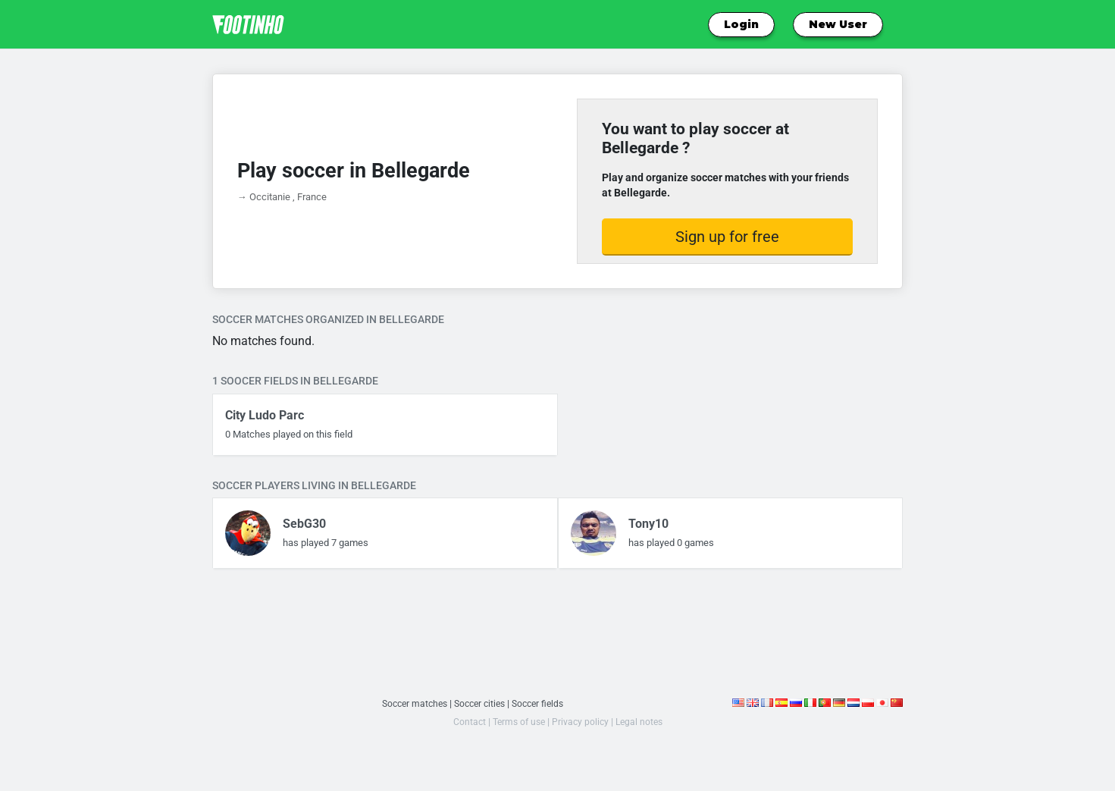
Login (741, 24)
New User (838, 24)
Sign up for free (727, 237)
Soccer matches (409, 703)
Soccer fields (543, 703)
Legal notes (642, 721)
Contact (464, 721)
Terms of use (516, 721)
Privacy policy (581, 721)
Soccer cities (480, 703)
